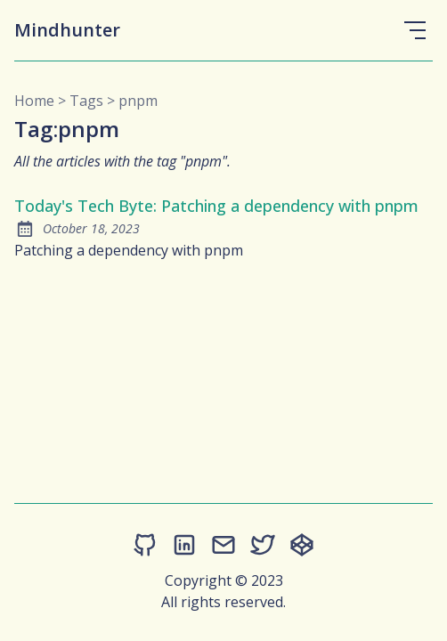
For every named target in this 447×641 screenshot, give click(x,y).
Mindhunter (67, 30)
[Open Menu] (415, 30)
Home (34, 100)
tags (86, 100)
